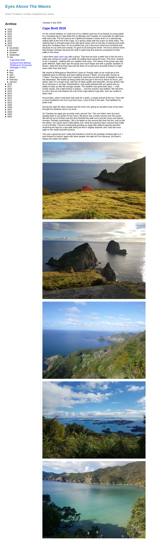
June (11, 70)
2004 (9, 117)
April (11, 75)
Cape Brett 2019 (17, 60)
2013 (9, 96)
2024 (9, 34)
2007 (9, 110)
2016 (9, 89)
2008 (9, 107)
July (11, 57)
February (13, 79)
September (14, 55)
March (12, 77)
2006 (9, 112)
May (11, 73)
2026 (9, 29)
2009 (9, 105)
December (14, 48)
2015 (9, 91)
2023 (9, 36)
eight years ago (61, 57)
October (13, 52)
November (14, 50)
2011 (9, 100)
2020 (9, 43)
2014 (9, 93)
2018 (9, 84)
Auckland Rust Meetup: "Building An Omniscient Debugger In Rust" (21, 65)
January (13, 82)
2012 (9, 98)
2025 (9, 32)
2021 (9, 41)
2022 (9, 39)
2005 (9, 114)
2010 (9, 103)
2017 (9, 86)
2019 (9, 46)
